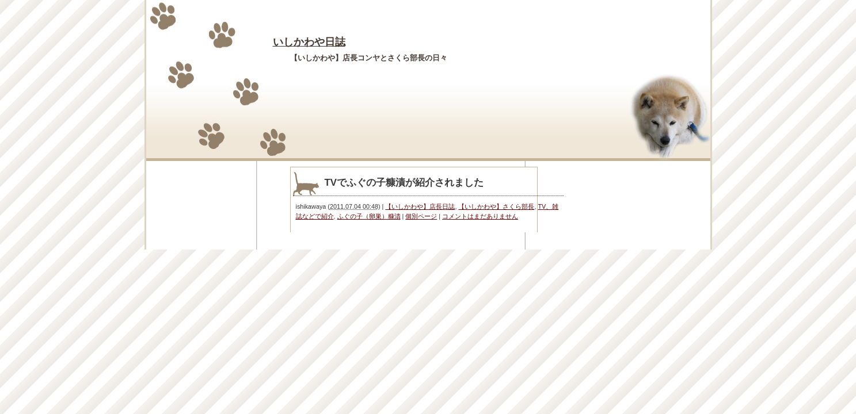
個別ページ (421, 216)
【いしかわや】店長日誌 (420, 206)
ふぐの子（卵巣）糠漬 (369, 216)
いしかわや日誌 (309, 42)
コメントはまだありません (480, 216)
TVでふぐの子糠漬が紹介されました (404, 182)
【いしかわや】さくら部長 (496, 206)
